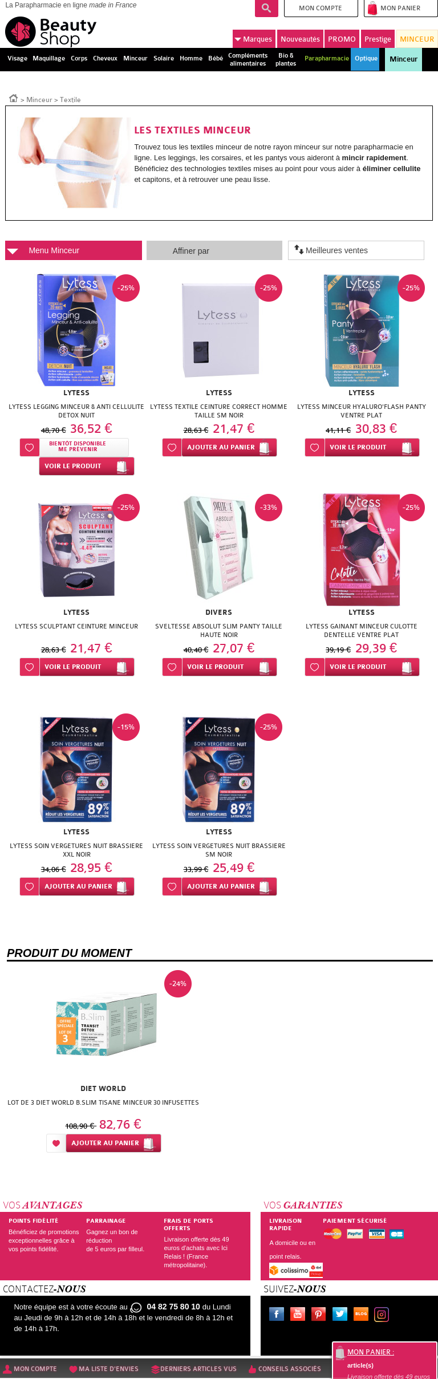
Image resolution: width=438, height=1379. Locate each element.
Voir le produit (72, 466)
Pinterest (321, 1315)
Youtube (300, 1315)
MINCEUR (417, 39)
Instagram (384, 1315)
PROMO (342, 39)
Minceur (403, 59)
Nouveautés (300, 39)
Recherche (266, 8)
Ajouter (221, 447)
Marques (253, 39)
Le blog (363, 1315)
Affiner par (191, 250)
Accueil (14, 97)
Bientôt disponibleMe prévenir (77, 447)
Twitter (342, 1315)
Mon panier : (370, 1352)
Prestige (377, 39)
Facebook (279, 1315)
